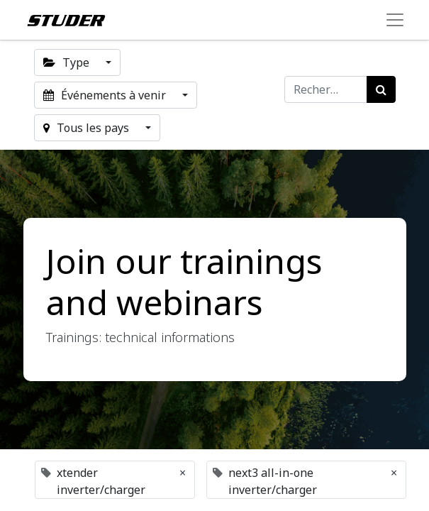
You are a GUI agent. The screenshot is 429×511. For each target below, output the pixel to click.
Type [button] (67, 62)
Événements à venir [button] (106, 95)
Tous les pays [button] (87, 128)
